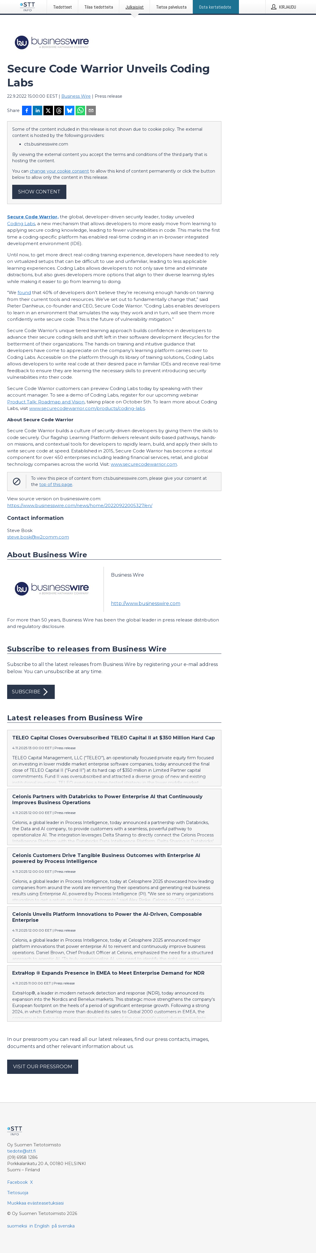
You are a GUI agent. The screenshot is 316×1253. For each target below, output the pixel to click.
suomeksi (17, 1226)
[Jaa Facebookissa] (27, 111)
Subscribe (31, 691)
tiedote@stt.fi (21, 1151)
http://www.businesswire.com (145, 603)
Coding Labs (21, 223)
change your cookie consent (59, 171)
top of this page (55, 484)
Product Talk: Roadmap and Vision (46, 402)
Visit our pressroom (42, 1066)
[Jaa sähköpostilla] (91, 111)
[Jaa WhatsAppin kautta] (80, 111)
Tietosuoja (17, 1192)
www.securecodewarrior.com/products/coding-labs (87, 408)
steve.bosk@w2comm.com (38, 537)
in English (39, 1226)
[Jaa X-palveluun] (48, 111)
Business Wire (76, 96)
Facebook (17, 1182)
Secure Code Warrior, (33, 217)
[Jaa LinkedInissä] (37, 111)
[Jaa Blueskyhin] (69, 111)
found (24, 292)
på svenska (63, 1226)
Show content (39, 192)
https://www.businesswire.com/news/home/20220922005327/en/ (79, 505)
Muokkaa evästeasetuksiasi (35, 1203)
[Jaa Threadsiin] (59, 111)
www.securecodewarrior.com (144, 464)
